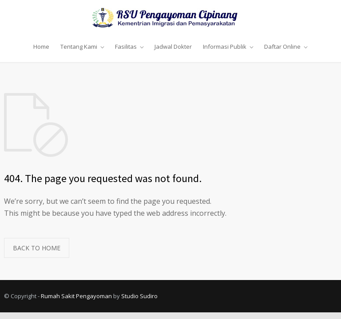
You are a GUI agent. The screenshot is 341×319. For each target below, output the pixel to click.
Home (41, 47)
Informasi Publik (224, 47)
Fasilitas (126, 47)
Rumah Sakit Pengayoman (76, 296)
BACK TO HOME (36, 248)
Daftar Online (282, 47)
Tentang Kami (78, 47)
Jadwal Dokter (173, 47)
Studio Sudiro (139, 296)
